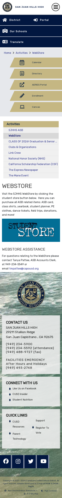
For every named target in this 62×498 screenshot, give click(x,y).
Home (7, 52)
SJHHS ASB (16, 130)
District (15, 20)
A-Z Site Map (31, 494)
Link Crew (15, 152)
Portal (44, 20)
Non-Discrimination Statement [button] (22, 491)
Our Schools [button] (18, 31)
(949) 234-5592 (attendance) (30, 348)
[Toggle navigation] (55, 7)
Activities (22, 52)
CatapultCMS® (43, 484)
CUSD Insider (20, 394)
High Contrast (50, 491)
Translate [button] (17, 42)
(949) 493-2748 (19, 368)
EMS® (55, 484)
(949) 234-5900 (19, 344)
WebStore (38, 52)
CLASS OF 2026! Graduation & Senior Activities (34, 141)
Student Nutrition (23, 399)
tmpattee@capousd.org (24, 268)
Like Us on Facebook (24, 388)
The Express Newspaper (23, 169)
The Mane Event (19, 175)
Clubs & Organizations (22, 147)
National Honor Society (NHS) (27, 158)
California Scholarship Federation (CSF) (33, 164)
